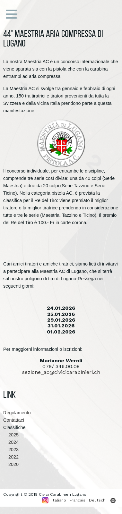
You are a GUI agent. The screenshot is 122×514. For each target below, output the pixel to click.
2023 (11, 449)
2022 (11, 456)
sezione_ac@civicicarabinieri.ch (61, 372)
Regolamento (17, 412)
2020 (11, 464)
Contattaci (13, 420)
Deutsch (97, 500)
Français (77, 500)
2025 (11, 434)
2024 (11, 442)
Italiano (59, 500)
